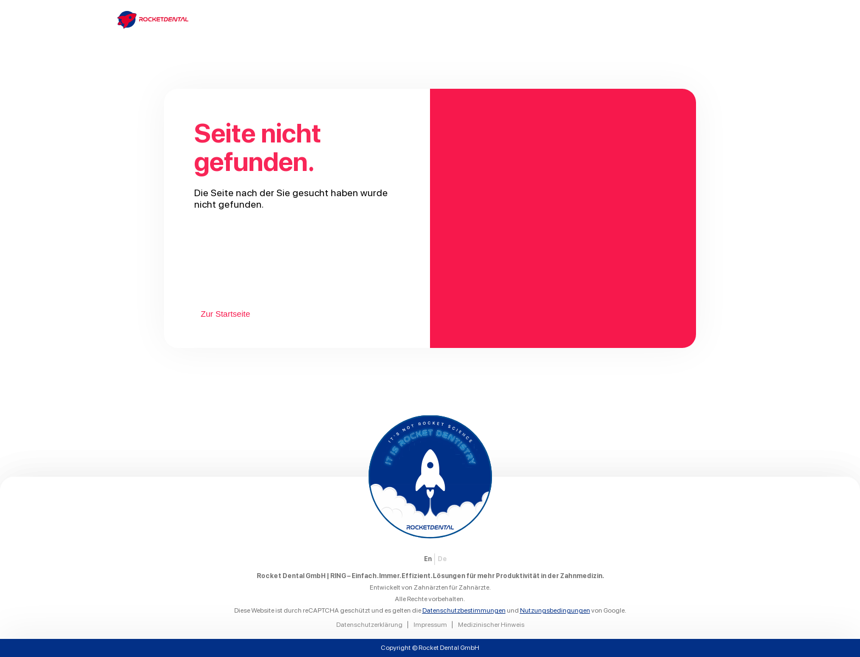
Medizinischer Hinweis (491, 625)
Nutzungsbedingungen (555, 610)
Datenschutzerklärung (369, 625)
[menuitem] (428, 559)
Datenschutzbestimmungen (464, 610)
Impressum (430, 625)
